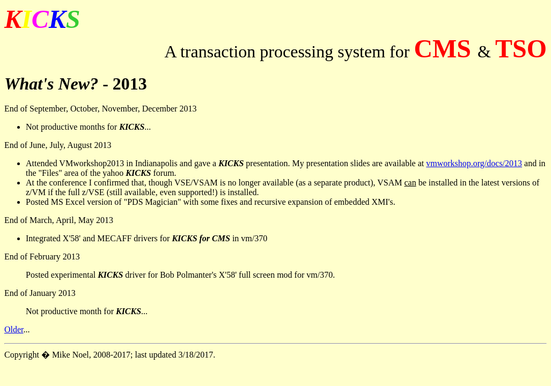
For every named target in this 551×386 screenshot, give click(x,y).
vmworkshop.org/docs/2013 (474, 163)
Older (14, 329)
